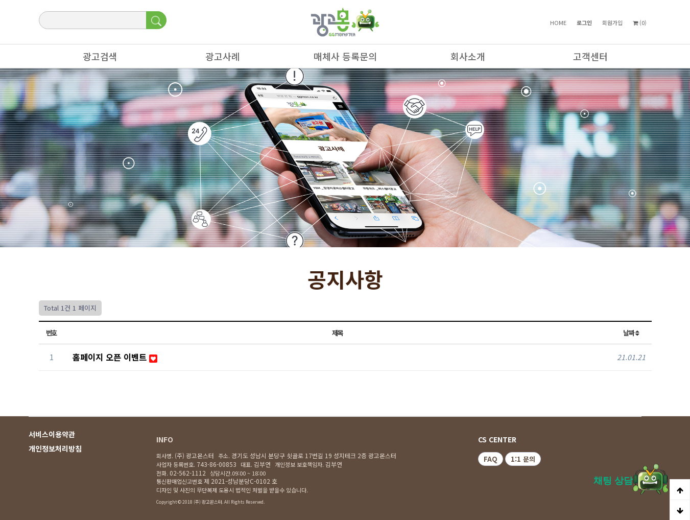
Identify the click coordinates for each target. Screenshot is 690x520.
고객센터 (585, 59)
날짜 (631, 333)
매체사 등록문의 (340, 59)
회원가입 (612, 22)
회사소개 (462, 59)
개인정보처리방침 (55, 448)
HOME (558, 22)
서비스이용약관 (52, 434)
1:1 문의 (523, 459)
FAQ (490, 459)
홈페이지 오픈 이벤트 (111, 357)
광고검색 (95, 59)
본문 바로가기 (0, 0)
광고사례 (217, 59)
